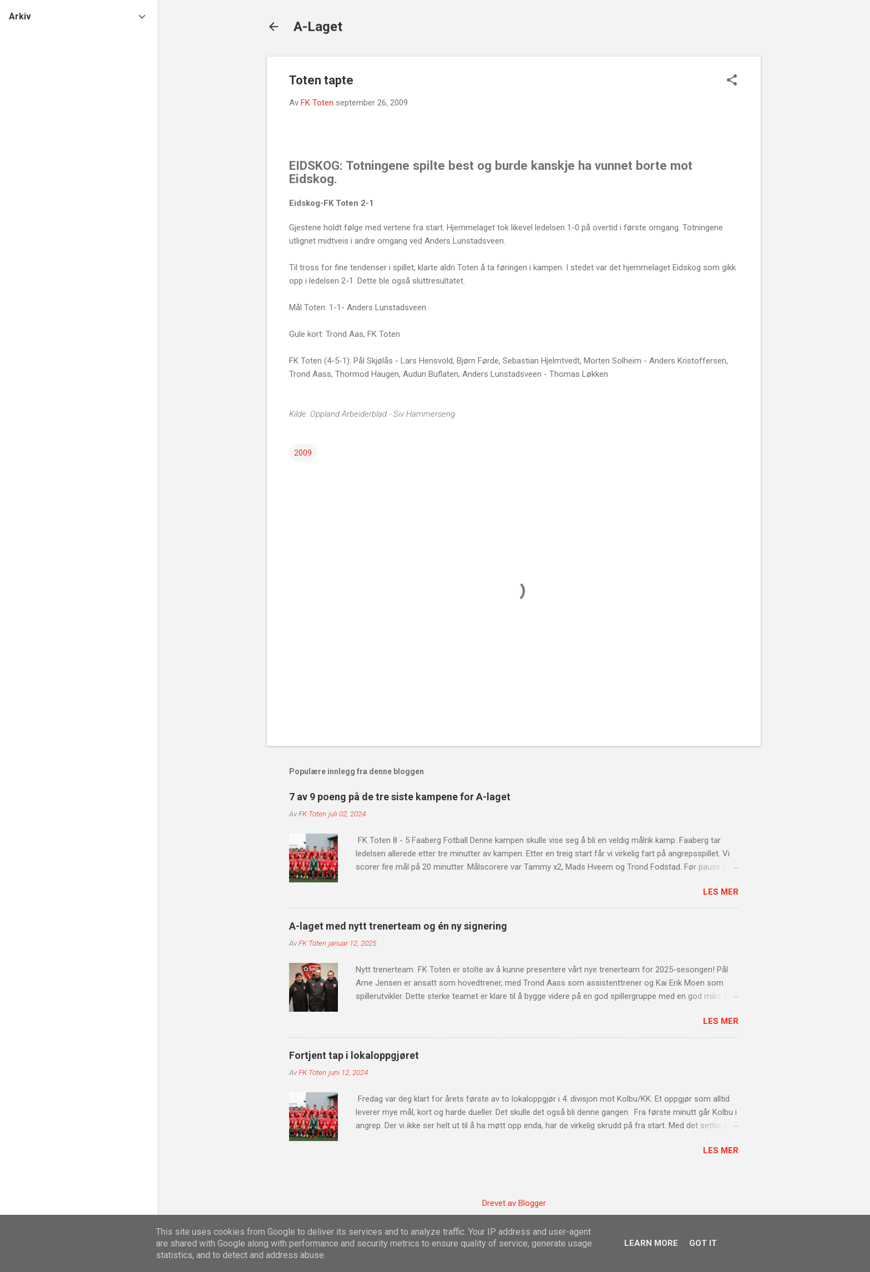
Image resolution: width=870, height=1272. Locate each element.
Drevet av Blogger (514, 1203)
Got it (703, 1243)
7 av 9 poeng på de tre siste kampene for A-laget (399, 796)
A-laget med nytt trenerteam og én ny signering (398, 926)
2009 (303, 453)
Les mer (721, 892)
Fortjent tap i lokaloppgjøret (354, 1055)
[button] (732, 81)
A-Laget (318, 26)
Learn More (651, 1243)
